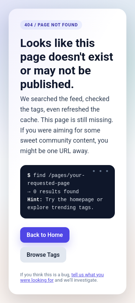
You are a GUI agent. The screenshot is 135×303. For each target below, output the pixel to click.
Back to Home (45, 234)
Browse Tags (43, 254)
